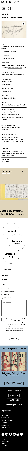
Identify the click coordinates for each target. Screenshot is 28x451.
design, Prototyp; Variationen (10, 115)
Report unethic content (9, 291)
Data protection (5, 441)
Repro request (7, 287)
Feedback (6, 294)
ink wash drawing (19, 75)
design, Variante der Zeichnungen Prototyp (12, 118)
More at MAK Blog (14, 383)
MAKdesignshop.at (14, 404)
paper (3, 75)
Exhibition (5, 173)
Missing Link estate (7, 58)
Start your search (14, 391)
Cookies (3, 448)
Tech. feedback (7, 297)
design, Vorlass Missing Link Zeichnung (10, 128)
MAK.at (14, 395)
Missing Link (10, 65)
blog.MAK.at (14, 400)
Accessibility (4, 446)
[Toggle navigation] (24, 2)
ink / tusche (9, 75)
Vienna (17, 65)
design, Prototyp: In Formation (11, 112)
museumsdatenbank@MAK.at (7, 421)
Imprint (3, 443)
